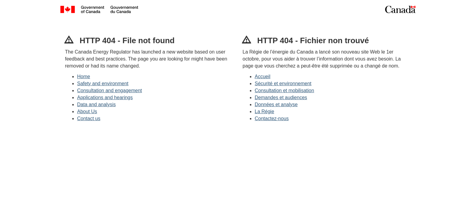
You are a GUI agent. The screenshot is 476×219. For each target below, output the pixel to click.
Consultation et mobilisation (284, 90)
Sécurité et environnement (283, 83)
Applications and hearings (105, 97)
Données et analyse (276, 104)
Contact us (88, 118)
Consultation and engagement (109, 90)
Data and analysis (96, 104)
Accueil (262, 76)
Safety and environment (102, 83)
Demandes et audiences (281, 97)
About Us (87, 111)
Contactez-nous (272, 118)
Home (83, 76)
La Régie (264, 111)
